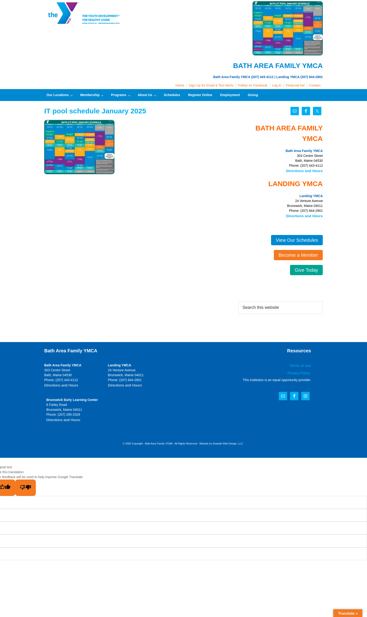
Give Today (306, 268)
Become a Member (298, 253)
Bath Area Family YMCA (84, 14)
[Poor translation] (25, 485)
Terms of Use (301, 364)
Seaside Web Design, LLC (228, 441)
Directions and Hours (306, 170)
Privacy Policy (300, 371)
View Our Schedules (297, 239)
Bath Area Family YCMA (158, 441)
